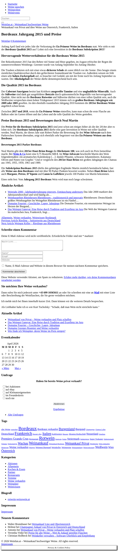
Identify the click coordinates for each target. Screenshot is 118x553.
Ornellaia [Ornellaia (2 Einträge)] (102, 436)
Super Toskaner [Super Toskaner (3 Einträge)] (96, 441)
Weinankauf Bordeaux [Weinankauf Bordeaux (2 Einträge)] (56, 446)
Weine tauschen (16, 6)
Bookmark (50, 217)
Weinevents (14, 12)
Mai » (18, 370)
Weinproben (14, 9)
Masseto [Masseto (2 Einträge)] (65, 436)
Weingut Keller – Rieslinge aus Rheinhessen (31, 223)
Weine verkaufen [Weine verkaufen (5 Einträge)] (18, 449)
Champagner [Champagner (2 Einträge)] (90, 431)
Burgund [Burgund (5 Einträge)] (80, 431)
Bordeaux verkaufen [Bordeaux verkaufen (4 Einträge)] (48, 431)
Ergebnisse (59, 411)
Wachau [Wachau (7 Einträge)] (23, 445)
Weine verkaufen (22, 217)
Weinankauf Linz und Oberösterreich (51, 526)
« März (5, 370)
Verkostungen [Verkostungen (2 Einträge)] (12, 446)
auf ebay (10, 391)
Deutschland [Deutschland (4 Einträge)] (7, 435)
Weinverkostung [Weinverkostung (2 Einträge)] (89, 449)
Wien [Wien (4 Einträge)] (111, 449)
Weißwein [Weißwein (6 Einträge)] (101, 449)
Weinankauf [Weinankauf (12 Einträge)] (38, 445)
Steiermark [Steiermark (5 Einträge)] (73, 440)
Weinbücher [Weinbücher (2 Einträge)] (94, 446)
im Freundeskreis (15, 397)
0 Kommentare (18, 41)
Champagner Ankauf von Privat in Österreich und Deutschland (52, 529)
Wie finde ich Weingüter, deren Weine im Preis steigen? (36, 333)
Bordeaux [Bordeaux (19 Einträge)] (27, 430)
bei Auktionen (13, 388)
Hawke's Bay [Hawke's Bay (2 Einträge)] (37, 436)
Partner (11, 474)
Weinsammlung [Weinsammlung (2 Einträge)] (77, 449)
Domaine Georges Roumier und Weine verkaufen (33, 330)
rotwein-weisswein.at (19, 501)
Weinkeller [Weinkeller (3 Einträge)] (56, 449)
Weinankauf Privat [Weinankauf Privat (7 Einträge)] (77, 445)
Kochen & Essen (16, 471)
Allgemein (6, 217)
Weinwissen (38, 217)
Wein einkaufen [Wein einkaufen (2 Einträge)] (104, 446)
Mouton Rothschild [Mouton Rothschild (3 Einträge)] (77, 436)
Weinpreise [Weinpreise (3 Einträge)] (66, 449)
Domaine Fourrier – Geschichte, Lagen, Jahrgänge (34, 327)
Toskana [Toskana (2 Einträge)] (4, 446)
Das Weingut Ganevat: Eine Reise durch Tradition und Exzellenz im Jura (45, 324)
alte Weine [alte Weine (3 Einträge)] (5, 431)
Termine (12, 480)
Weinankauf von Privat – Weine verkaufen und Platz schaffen (39, 321)
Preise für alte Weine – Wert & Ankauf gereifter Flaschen (57, 534)
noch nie (10, 400)
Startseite (12, 4)
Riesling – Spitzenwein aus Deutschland (30, 220)
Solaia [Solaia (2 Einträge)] (64, 441)
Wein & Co (19, 154)
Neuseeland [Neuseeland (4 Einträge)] (92, 435)
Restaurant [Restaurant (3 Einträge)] (33, 441)
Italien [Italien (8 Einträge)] (47, 435)
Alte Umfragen (15, 416)
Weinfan (5, 41)
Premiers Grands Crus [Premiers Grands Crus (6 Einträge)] (15, 440)
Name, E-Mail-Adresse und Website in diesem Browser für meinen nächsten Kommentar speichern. (56, 267)
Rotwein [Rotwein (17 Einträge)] (47, 440)
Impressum (7, 513)
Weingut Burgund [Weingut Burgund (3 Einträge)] (43, 449)
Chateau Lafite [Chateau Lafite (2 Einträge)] (100, 431)
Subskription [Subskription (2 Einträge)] (84, 441)
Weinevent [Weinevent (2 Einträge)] (5, 449)
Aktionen (12, 465)
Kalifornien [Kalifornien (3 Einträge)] (57, 436)
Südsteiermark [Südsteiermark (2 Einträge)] (109, 441)
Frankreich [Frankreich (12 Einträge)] (23, 435)
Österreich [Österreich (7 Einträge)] (8, 452)
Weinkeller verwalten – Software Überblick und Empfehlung (63, 537)
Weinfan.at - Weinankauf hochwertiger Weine (24, 24)
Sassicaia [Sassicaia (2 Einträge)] (58, 441)
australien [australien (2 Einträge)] (14, 431)
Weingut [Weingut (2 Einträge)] (32, 449)
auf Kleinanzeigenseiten (18, 394)
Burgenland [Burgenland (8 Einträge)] (67, 431)
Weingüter (13, 485)
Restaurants (14, 477)
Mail (96, 294)
